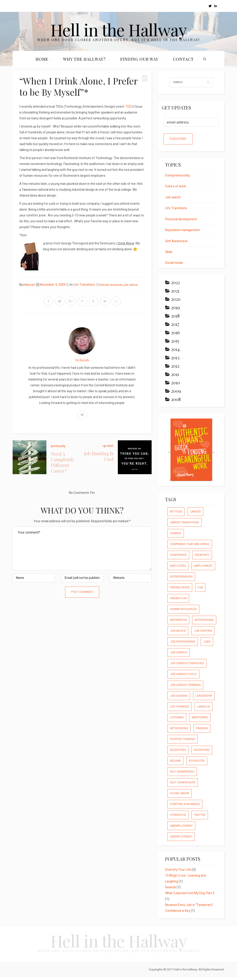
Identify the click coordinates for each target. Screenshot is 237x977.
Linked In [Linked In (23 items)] (203, 706)
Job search (173, 197)
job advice (131, 285)
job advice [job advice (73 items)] (178, 631)
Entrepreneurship (177, 175)
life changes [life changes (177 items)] (179, 706)
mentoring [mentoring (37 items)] (200, 717)
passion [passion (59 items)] (202, 728)
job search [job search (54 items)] (178, 652)
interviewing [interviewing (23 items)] (204, 620)
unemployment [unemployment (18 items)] (181, 836)
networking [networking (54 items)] (179, 728)
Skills (168, 252)
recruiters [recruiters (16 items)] (178, 750)
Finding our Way (139, 59)
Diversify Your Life (178, 869)
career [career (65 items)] (195, 511)
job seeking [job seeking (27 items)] (179, 696)
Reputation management (182, 230)
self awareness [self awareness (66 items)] (182, 771)
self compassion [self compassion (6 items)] (182, 782)
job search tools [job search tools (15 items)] (183, 674)
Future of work (175, 186)
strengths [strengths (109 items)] (178, 815)
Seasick (170, 887)
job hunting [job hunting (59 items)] (203, 631)
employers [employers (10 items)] (178, 566)
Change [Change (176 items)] (175, 533)
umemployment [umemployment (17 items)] (181, 826)
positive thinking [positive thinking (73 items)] (182, 739)
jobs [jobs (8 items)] (207, 641)
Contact (183, 59)
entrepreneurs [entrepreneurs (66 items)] (181, 576)
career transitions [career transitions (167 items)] (184, 522)
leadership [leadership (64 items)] (204, 696)
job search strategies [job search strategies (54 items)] (187, 663)
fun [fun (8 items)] (200, 587)
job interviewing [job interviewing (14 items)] (182, 641)
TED (128, 106)
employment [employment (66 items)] (203, 566)
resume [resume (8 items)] (175, 761)
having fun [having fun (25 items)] (178, 598)
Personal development (181, 219)
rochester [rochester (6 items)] (197, 761)
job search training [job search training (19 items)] (185, 685)
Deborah (29, 284)
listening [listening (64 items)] (177, 717)
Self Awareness (176, 241)
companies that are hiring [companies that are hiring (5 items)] (190, 544)
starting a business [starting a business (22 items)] (185, 804)
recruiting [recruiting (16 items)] (202, 750)
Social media (174, 262)
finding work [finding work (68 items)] (180, 587)
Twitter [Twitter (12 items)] (199, 815)
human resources (111, 285)
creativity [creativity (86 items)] (202, 555)
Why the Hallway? (84, 59)
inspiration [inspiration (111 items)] (178, 620)
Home (42, 59)
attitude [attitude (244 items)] (176, 511)
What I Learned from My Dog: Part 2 (189, 893)
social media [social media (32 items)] (179, 793)
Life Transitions (84, 284)
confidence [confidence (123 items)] (178, 555)
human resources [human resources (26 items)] (183, 609)
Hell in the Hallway (118, 29)
